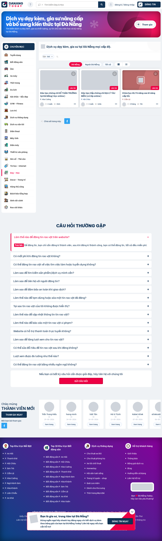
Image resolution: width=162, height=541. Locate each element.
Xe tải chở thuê (94, 463)
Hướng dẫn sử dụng (136, 473)
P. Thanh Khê (11, 458)
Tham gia (147, 24)
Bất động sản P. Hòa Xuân (58, 501)
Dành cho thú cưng (96, 487)
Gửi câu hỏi (81, 381)
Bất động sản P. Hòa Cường (59, 466)
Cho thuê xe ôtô (94, 453)
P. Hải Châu (10, 463)
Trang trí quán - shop (97, 478)
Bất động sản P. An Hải (56, 456)
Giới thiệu (132, 453)
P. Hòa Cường (11, 478)
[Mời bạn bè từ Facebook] (4, 425)
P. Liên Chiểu (11, 492)
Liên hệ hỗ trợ (133, 478)
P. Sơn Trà (9, 468)
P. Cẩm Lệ (9, 473)
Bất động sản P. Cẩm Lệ (57, 491)
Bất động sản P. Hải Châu (58, 461)
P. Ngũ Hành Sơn (13, 483)
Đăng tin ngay (120, 521)
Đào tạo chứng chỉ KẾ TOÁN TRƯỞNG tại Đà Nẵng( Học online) (58, 94)
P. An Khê (9, 497)
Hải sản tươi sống (95, 473)
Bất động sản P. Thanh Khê (58, 471)
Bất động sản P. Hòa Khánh (59, 481)
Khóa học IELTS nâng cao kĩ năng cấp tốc (138, 94)
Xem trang (49, 424)
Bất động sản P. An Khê (57, 496)
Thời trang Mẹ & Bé (95, 492)
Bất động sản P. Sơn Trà (57, 486)
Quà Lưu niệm (93, 483)
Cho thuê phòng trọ (96, 458)
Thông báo (132, 458)
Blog (129, 468)
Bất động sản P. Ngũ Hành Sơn (60, 476)
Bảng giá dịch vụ (135, 463)
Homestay (91, 468)
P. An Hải (9, 453)
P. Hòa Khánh (11, 487)
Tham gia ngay (14, 414)
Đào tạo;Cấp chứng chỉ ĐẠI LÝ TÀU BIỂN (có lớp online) (98, 94)
